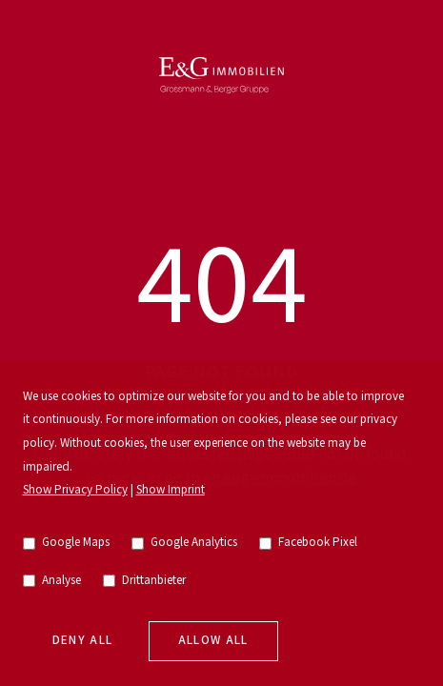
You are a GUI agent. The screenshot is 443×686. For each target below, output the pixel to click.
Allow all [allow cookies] (213, 641)
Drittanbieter (145, 581)
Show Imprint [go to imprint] (170, 490)
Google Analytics (184, 543)
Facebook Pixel (308, 543)
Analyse (52, 581)
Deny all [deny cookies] (82, 641)
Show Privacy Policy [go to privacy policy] (75, 490)
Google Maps (67, 543)
